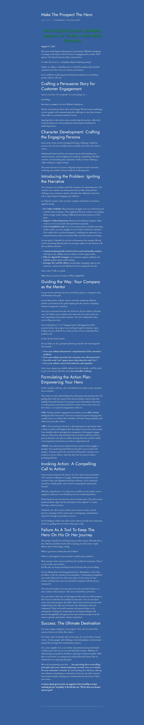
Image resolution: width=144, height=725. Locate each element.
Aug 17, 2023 (45, 20)
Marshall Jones (60, 20)
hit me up (53, 684)
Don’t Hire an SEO (73, 20)
